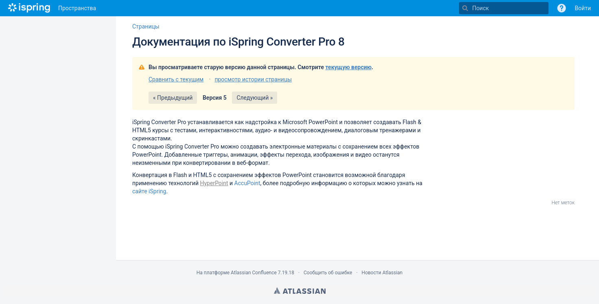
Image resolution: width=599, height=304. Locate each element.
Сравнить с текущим (176, 79)
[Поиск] (465, 8)
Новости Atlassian (382, 273)
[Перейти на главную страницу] (29, 8)
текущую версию (348, 67)
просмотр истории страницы (253, 79)
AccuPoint (247, 183)
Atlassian (300, 290)
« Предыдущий (172, 97)
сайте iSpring (149, 191)
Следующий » (254, 97)
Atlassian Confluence (254, 273)
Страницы (146, 26)
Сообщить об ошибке (328, 273)
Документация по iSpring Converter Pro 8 (238, 41)
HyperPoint (214, 183)
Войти (583, 8)
